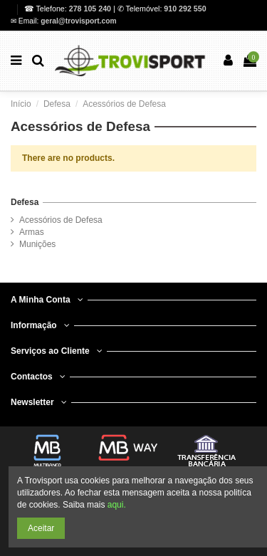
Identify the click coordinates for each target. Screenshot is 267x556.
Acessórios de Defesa (61, 220)
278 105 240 (91, 8)
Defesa (24, 202)
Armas (31, 232)
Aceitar (41, 528)
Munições (37, 244)
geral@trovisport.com (78, 21)
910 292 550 (185, 8)
